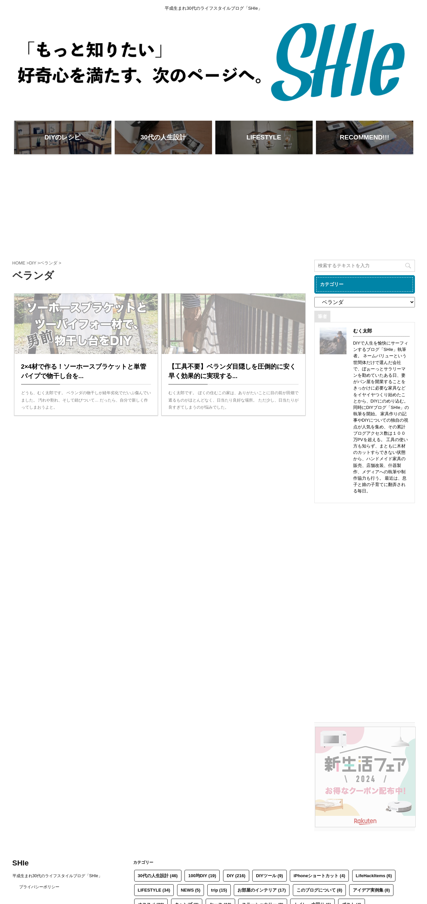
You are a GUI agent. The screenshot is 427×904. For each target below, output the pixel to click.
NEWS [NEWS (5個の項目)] (191, 890)
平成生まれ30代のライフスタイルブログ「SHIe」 (57, 875)
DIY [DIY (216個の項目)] (236, 875)
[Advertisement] (213, 206)
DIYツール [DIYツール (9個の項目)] (269, 875)
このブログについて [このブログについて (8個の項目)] (319, 890)
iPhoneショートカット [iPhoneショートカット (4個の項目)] (319, 875)
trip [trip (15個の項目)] (219, 890)
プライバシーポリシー (39, 887)
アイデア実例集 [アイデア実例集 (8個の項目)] (371, 890)
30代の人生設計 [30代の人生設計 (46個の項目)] (158, 875)
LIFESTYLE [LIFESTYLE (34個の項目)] (154, 890)
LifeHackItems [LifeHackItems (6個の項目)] (374, 875)
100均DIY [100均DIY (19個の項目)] (202, 875)
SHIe (20, 863)
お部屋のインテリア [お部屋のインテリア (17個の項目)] (261, 890)
